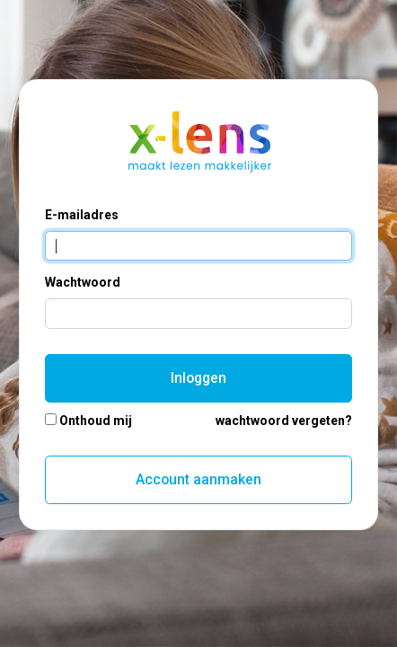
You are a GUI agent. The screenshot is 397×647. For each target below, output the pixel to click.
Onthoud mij (95, 420)
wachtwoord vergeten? (284, 420)
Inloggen (198, 377)
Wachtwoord (82, 282)
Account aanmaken (198, 479)
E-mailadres (82, 215)
